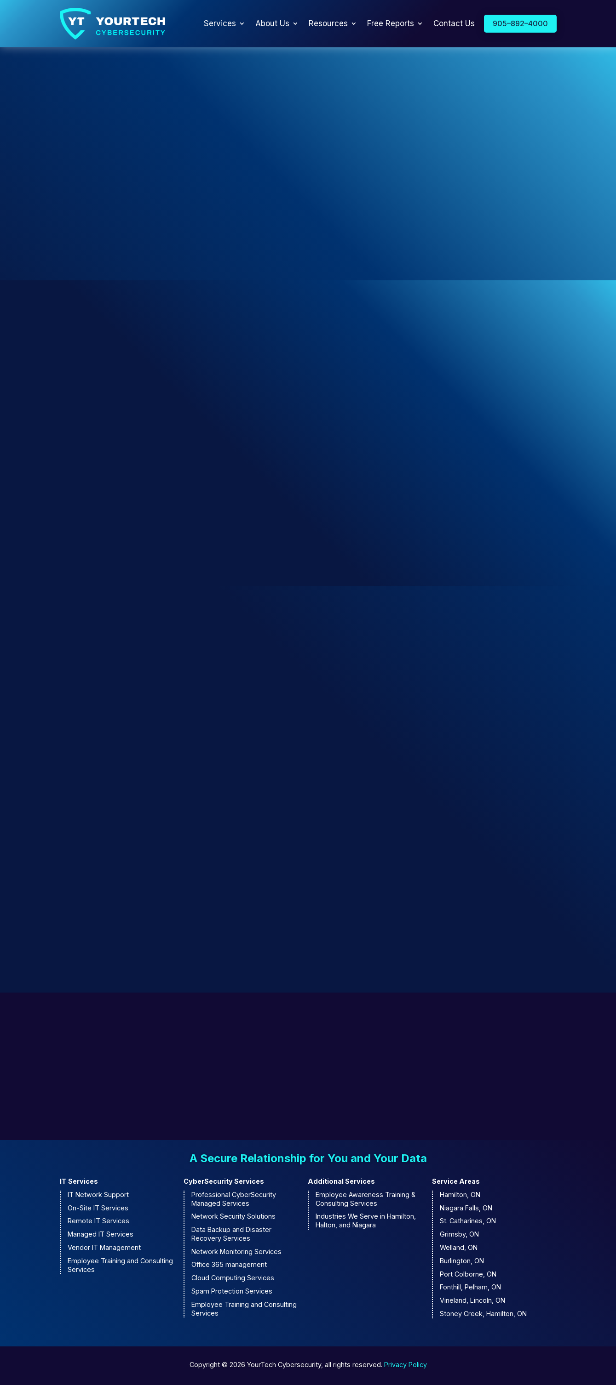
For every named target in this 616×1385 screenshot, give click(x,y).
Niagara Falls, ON (466, 1209)
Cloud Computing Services (232, 1279)
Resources (328, 24)
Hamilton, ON (460, 1196)
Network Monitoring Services (236, 1253)
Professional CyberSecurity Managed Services (233, 1200)
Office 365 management (229, 1266)
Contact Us (454, 24)
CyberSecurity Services (224, 1183)
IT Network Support (98, 1196)
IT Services (79, 1183)
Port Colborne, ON (468, 1275)
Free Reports (390, 24)
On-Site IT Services (98, 1209)
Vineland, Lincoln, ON (472, 1302)
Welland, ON (459, 1249)
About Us (272, 24)
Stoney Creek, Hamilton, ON (483, 1315)
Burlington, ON (462, 1262)
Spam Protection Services (231, 1293)
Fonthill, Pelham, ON (470, 1289)
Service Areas (456, 1183)
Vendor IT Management (104, 1249)
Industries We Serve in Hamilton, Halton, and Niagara (366, 1222)
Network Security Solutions (233, 1218)
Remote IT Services (98, 1222)
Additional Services (341, 1183)
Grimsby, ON (459, 1236)
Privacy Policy (405, 1366)
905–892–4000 (520, 23)
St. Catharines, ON (468, 1222)
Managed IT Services (100, 1236)
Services (220, 24)
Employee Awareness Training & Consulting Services (365, 1200)
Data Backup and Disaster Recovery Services (231, 1235)
